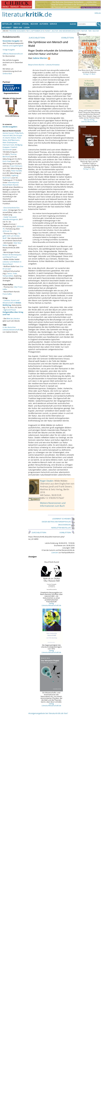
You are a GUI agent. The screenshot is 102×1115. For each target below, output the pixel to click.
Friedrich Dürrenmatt (10, 148)
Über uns (17, 27)
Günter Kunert (8, 133)
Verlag (98, 13)
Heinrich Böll (7, 135)
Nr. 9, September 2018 (35, 31)
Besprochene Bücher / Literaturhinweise (43, 64)
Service (53, 24)
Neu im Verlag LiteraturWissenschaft (89, 120)
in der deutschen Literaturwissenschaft (11, 328)
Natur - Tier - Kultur (90, 31)
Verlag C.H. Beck (89, 74)
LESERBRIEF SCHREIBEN (63, 518)
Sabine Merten (40, 58)
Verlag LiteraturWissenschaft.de (51, 604)
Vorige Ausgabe (9, 49)
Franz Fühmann (16, 166)
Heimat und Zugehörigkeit (13, 45)
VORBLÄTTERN (67, 37)
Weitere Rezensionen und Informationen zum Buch (53, 504)
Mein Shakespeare (10, 142)
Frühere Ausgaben (17, 31)
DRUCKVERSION (66, 524)
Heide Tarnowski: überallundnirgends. (10, 218)
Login (27, 27)
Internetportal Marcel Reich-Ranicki (11, 183)
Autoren (44, 24)
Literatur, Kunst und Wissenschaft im (12, 302)
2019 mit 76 (7, 231)
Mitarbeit (7, 27)
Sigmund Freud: (13, 312)
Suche (73, 24)
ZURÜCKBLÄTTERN (36, 37)
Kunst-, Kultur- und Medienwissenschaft (62, 31)
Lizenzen (54, 552)
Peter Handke (16, 170)
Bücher (34, 24)
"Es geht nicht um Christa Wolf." (11, 235)
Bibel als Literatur (13, 318)
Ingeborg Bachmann (10, 176)
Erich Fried (7, 161)
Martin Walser (10, 138)
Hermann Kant (8, 145)
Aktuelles (7, 24)
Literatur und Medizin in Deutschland (12, 263)
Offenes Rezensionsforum (13, 53)
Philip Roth (19, 133)
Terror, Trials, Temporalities (10, 274)
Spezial (25, 24)
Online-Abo (7, 73)
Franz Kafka (7, 294)
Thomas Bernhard (10, 155)
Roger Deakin (46, 480)
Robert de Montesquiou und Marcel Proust (12, 255)
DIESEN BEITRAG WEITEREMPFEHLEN (58, 521)
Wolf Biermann (13, 140)
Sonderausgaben (10, 126)
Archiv (17, 24)
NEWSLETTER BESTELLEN (62, 527)
